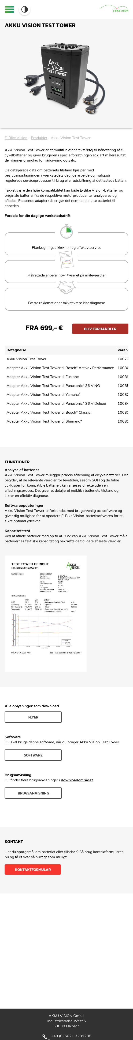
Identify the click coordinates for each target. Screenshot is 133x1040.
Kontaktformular (33, 869)
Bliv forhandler (100, 329)
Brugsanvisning (33, 793)
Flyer (33, 717)
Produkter (39, 137)
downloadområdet (77, 780)
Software (33, 755)
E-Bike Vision (16, 137)
